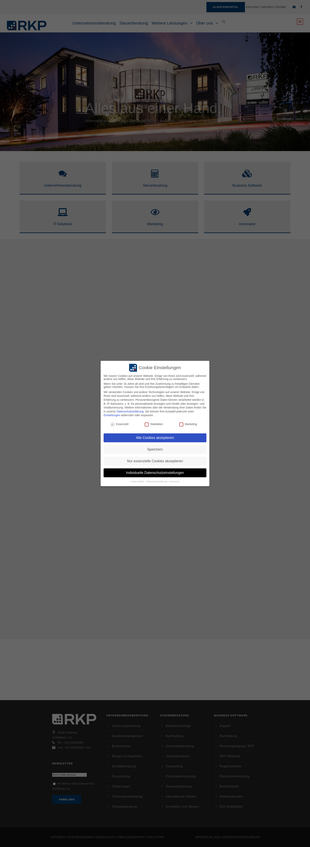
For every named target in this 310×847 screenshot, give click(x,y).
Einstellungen (112, 415)
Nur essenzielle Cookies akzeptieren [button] (155, 461)
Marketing (188, 424)
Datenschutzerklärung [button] (156, 481)
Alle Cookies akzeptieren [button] (155, 438)
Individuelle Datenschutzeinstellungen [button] (155, 473)
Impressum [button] (174, 481)
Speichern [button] (155, 449)
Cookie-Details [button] (137, 481)
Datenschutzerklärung (130, 411)
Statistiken (154, 424)
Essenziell (120, 424)
